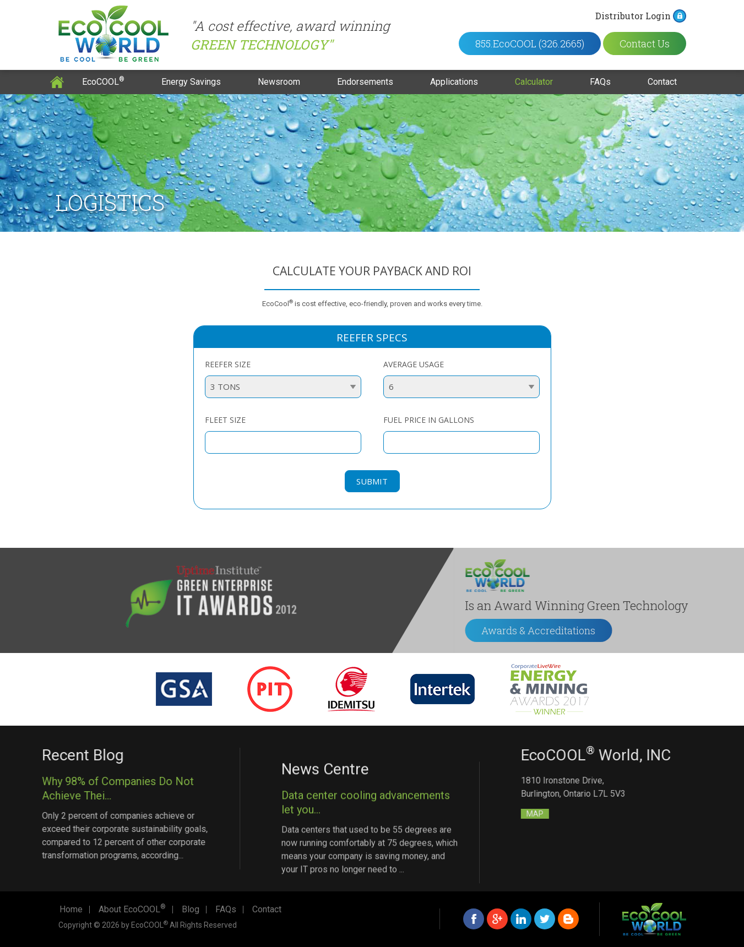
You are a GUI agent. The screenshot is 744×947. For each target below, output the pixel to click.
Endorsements (365, 82)
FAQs (600, 82)
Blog (190, 909)
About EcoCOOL (132, 909)
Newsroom (279, 82)
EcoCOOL (103, 81)
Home (57, 82)
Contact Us (654, 43)
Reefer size (228, 364)
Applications (454, 82)
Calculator (534, 82)
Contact (662, 82)
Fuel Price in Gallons (428, 420)
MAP (636, 813)
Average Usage (413, 364)
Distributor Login (643, 15)
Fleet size (225, 420)
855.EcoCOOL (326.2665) (539, 43)
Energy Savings (191, 82)
